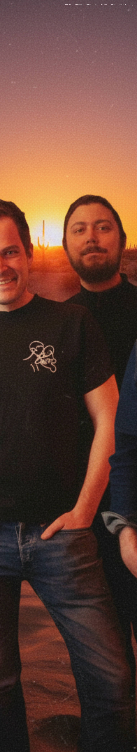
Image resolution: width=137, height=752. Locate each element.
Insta (113, 5)
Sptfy (89, 5)
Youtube (104, 5)
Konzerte (78, 5)
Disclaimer (123, 5)
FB (96, 5)
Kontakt (68, 5)
